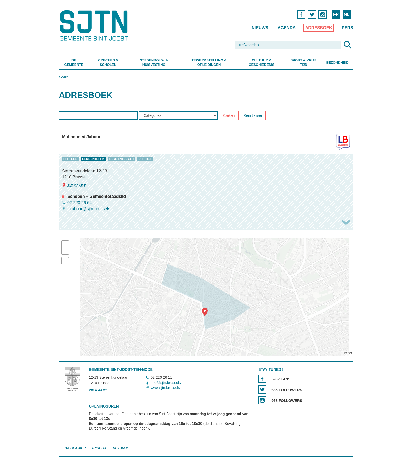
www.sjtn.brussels (165, 387)
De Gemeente (73, 62)
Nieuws (259, 27)
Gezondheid (337, 63)
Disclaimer (75, 448)
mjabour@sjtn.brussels (88, 209)
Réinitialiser (252, 116)
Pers (347, 27)
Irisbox (99, 448)
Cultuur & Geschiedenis (261, 62)
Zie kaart (73, 185)
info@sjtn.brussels (166, 382)
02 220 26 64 (79, 202)
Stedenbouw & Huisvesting (154, 62)
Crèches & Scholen (108, 62)
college (70, 159)
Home (63, 77)
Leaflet (347, 353)
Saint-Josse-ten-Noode (95, 25)
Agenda (286, 27)
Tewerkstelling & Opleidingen (208, 62)
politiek (145, 159)
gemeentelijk (93, 159)
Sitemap (120, 448)
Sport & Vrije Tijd (304, 62)
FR (336, 14)
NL (346, 14)
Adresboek (318, 27)
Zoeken (229, 116)
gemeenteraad (121, 159)
